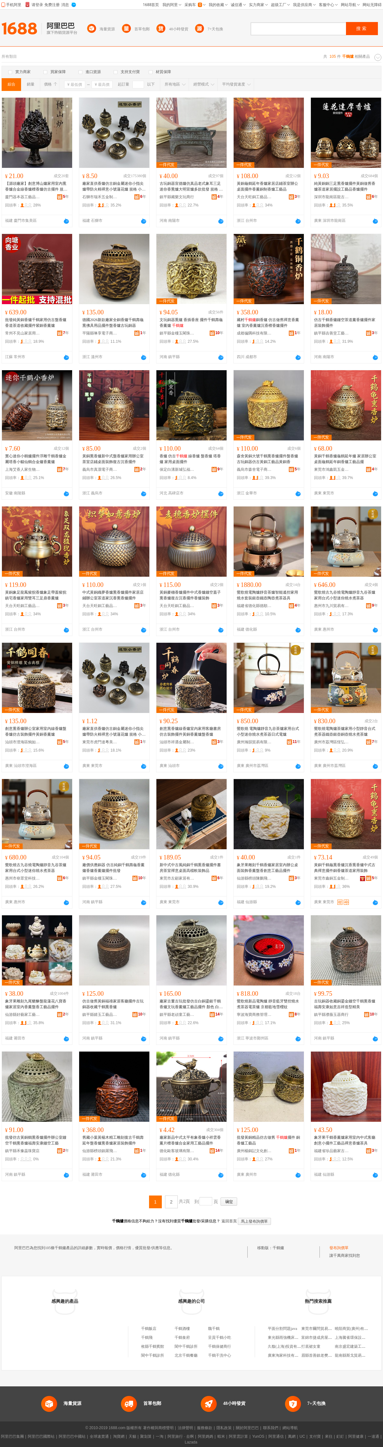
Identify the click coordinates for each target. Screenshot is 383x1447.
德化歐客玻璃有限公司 (177, 1151)
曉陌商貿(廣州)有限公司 (355, 1328)
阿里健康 (356, 1436)
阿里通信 (276, 1436)
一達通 (373, 1436)
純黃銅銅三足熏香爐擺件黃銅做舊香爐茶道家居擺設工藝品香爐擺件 (344, 186)
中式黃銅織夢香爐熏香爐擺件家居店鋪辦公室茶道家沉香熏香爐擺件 (113, 595)
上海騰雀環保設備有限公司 (358, 1337)
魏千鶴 (214, 1328)
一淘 (159, 1436)
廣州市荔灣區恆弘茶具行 (331, 742)
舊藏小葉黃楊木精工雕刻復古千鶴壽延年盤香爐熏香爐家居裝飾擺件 (113, 1140)
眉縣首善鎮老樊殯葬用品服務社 (328, 1355)
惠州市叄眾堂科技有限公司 (22, 878)
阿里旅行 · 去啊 (181, 1436)
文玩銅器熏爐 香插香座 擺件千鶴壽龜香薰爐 (191, 323)
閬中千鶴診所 (186, 1346)
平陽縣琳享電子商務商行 (99, 333)
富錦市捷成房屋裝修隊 (320, 1337)
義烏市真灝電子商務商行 (99, 469)
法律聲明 (185, 1428)
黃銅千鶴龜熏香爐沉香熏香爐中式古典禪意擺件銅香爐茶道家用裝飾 (344, 868)
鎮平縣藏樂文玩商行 (177, 197)
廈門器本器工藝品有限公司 (22, 197)
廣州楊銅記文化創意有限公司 (254, 1151)
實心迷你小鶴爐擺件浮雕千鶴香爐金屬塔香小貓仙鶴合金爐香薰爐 (35, 459)
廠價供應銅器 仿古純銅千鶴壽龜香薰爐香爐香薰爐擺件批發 (113, 868)
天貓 (132, 1436)
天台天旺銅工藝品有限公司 (254, 197)
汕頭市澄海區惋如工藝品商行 (22, 742)
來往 (329, 1436)
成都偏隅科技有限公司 (254, 333)
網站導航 (290, 1428)
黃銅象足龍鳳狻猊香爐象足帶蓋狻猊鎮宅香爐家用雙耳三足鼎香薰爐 (35, 595)
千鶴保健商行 (219, 1346)
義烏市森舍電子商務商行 (254, 469)
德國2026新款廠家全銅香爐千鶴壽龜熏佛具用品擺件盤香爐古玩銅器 (113, 323)
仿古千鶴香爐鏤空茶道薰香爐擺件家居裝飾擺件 (344, 323)
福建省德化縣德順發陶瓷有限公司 (254, 606)
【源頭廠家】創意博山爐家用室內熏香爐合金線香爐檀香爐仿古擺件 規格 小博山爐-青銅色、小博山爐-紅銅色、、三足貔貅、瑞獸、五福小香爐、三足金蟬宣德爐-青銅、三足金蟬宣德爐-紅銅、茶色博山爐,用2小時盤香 (37, 186)
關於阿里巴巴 (247, 1428)
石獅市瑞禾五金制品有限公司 (99, 197)
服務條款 (204, 1428)
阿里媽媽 (205, 1436)
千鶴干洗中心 (219, 1355)
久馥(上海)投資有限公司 (288, 1346)
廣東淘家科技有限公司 (287, 1355)
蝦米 (221, 1436)
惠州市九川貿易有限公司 (331, 606)
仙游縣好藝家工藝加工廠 (22, 1014)
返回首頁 (229, 1221)
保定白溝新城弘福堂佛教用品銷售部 (177, 469)
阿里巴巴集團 (12, 1436)
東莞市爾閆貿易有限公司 (322, 1328)
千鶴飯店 (148, 1328)
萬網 (292, 1436)
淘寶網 (118, 1436)
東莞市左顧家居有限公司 (177, 878)
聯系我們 (270, 1428)
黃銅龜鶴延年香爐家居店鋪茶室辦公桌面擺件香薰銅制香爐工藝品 (267, 186)
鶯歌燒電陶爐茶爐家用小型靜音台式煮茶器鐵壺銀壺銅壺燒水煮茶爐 (344, 731)
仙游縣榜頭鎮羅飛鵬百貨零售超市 (99, 1151)
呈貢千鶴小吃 (219, 1337)
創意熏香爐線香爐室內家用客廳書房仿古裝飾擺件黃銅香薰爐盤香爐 (190, 731)
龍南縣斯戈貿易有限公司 (356, 1355)
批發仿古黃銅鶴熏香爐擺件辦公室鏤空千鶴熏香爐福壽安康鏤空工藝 (35, 1140)
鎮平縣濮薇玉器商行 (331, 1014)
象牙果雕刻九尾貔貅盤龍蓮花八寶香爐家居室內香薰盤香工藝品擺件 (35, 1004)
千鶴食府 (182, 1337)
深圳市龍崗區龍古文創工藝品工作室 (331, 197)
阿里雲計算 (238, 1436)
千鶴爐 (278, 1248)
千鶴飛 (147, 1337)
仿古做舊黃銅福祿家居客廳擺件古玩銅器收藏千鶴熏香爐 (113, 1004)
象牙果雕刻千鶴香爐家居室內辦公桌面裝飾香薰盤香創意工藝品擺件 (267, 868)
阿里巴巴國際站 (41, 1436)
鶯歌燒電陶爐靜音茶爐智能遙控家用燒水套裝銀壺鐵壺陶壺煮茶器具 (267, 595)
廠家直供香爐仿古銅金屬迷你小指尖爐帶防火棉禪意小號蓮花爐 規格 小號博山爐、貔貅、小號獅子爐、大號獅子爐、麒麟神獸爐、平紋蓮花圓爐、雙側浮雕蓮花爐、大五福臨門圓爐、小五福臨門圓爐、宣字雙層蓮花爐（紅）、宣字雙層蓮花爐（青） (114, 186)
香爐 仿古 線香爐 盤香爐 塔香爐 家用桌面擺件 (190, 459)
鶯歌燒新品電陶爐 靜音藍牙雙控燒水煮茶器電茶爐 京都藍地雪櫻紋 (268, 1004)
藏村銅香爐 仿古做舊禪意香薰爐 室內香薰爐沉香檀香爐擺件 (268, 323)
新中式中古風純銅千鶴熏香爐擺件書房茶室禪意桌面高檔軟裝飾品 (190, 868)
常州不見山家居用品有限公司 (22, 333)
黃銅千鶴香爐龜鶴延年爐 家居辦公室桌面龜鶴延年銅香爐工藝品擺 (345, 459)
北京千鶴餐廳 (186, 1355)
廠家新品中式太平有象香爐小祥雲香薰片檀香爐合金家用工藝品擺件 (190, 1140)
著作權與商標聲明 (158, 1428)
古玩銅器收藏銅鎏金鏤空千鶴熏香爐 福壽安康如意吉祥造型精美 (344, 1004)
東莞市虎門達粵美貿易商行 (99, 742)
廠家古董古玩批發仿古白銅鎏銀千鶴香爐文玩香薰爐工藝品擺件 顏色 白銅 (191, 1004)
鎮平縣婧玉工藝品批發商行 (99, 1014)
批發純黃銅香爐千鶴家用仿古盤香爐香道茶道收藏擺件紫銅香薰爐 (35, 323)
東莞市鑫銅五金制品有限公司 (331, 878)
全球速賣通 (99, 1436)
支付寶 (315, 1436)
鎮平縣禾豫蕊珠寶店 (22, 1151)
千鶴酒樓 (182, 1328)
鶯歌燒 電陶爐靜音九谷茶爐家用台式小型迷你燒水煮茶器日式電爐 (268, 731)
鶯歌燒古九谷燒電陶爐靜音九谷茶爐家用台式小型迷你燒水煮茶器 (344, 595)
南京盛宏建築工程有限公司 (358, 1346)
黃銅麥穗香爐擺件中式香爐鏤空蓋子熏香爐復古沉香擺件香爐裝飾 (190, 595)
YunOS (258, 1436)
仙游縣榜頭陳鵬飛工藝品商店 (254, 878)
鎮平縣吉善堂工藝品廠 (331, 333)
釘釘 (340, 1436)
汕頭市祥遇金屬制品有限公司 (177, 742)
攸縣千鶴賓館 (152, 1346)
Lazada (191, 1442)
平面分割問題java (282, 1328)
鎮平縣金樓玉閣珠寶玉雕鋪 (177, 333)
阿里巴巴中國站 (72, 1436)
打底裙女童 (310, 1346)
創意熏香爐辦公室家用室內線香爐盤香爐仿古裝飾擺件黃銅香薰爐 (35, 731)
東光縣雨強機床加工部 (287, 1337)
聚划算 (146, 1436)
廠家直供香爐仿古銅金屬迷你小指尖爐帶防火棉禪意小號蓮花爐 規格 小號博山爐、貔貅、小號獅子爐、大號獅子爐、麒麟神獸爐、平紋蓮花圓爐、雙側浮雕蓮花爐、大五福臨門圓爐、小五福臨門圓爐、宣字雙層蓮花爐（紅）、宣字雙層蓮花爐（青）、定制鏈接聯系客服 (114, 731)
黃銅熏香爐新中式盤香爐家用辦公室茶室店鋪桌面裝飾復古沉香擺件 (113, 459)
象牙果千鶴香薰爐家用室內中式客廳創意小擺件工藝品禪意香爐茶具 (344, 1140)
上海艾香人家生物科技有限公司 (22, 469)
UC (302, 1436)
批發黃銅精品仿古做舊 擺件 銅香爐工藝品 (268, 1140)
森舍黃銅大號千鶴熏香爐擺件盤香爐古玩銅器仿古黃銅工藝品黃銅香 (267, 459)
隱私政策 (224, 1428)
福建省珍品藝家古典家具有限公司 (331, 1151)
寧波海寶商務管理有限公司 (254, 1014)
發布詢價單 (339, 1248)
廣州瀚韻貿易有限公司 (254, 742)
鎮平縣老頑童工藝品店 (177, 1014)
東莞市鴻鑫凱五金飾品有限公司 (331, 469)
